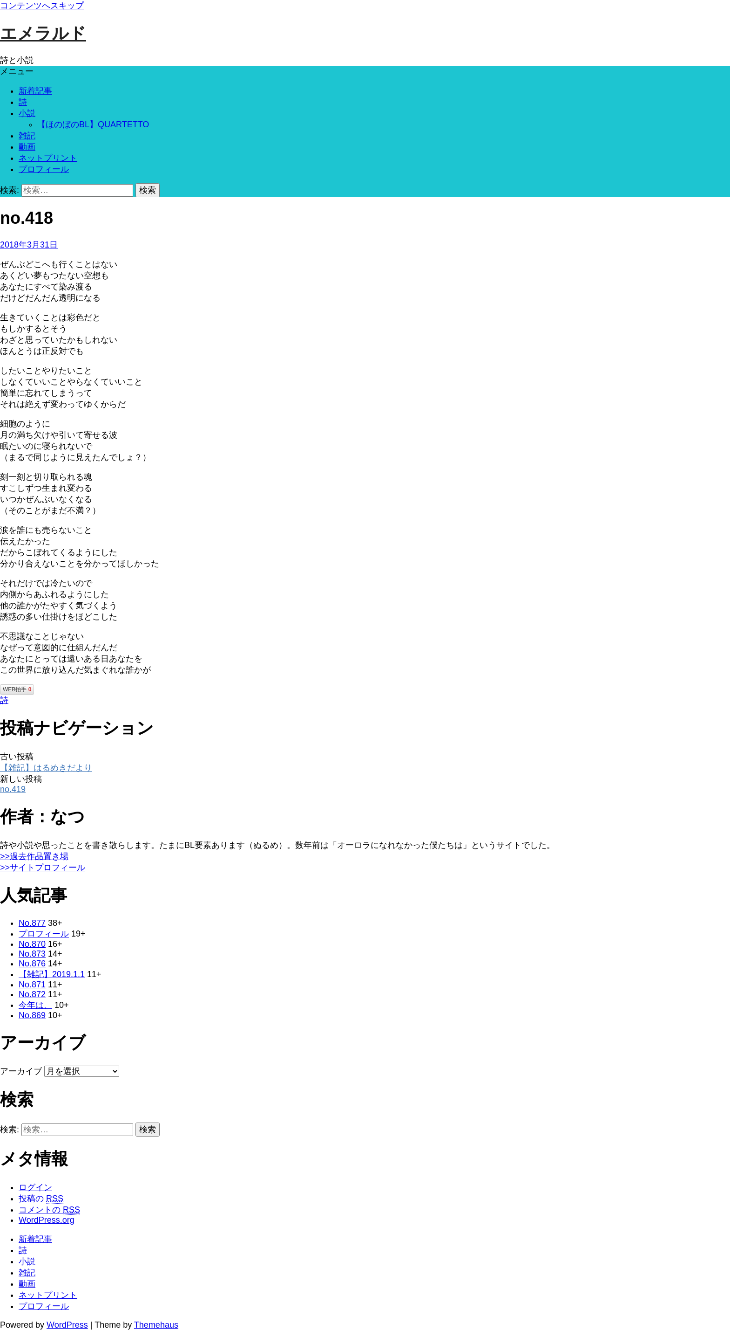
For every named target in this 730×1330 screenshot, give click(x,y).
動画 (27, 147)
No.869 (32, 1015)
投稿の (41, 1199)
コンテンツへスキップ (42, 5)
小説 (27, 113)
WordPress (67, 1325)
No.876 (32, 963)
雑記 (27, 135)
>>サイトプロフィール (42, 867)
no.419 (13, 789)
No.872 (32, 994)
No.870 (32, 944)
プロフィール (44, 169)
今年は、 (35, 1005)
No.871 (32, 984)
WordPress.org (46, 1220)
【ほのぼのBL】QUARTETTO (93, 124)
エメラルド (43, 33)
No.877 (32, 923)
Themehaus (156, 1325)
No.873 (32, 953)
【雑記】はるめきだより (46, 767)
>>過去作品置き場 (34, 856)
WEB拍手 (17, 689)
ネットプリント (48, 158)
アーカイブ (21, 1071)
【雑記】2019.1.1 (52, 974)
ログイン (35, 1187)
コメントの (49, 1210)
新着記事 (35, 91)
